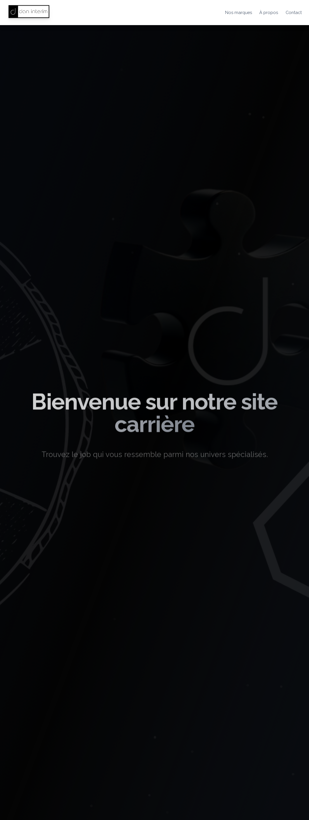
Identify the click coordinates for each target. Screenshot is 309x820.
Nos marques (238, 12)
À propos (268, 12)
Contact (294, 12)
